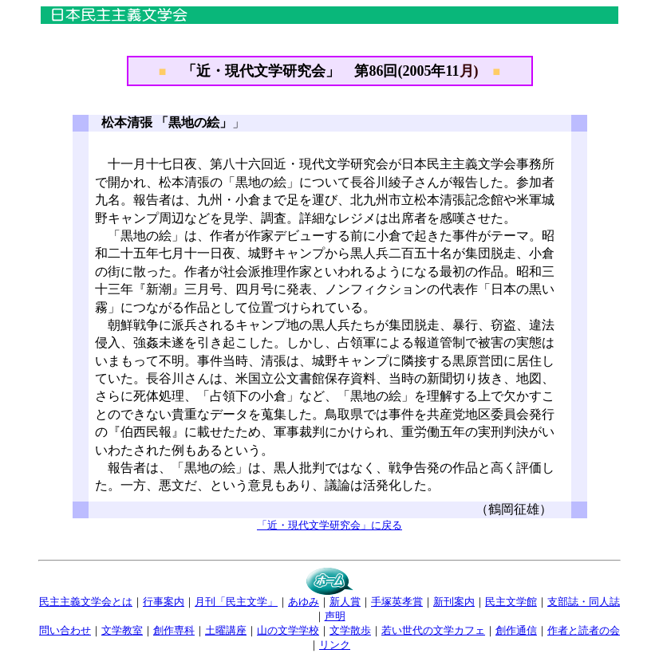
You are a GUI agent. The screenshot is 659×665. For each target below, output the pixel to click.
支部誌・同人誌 (583, 602)
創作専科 (174, 630)
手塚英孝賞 (397, 602)
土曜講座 (226, 630)
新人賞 (345, 602)
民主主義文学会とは (85, 602)
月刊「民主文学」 (236, 602)
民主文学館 (511, 602)
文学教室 (122, 630)
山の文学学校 (288, 630)
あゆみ (303, 602)
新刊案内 (454, 602)
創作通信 (516, 630)
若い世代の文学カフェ (433, 630)
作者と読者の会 (583, 630)
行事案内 (163, 602)
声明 (335, 616)
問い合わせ (65, 630)
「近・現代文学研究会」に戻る (329, 525)
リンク (334, 645)
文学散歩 (350, 630)
